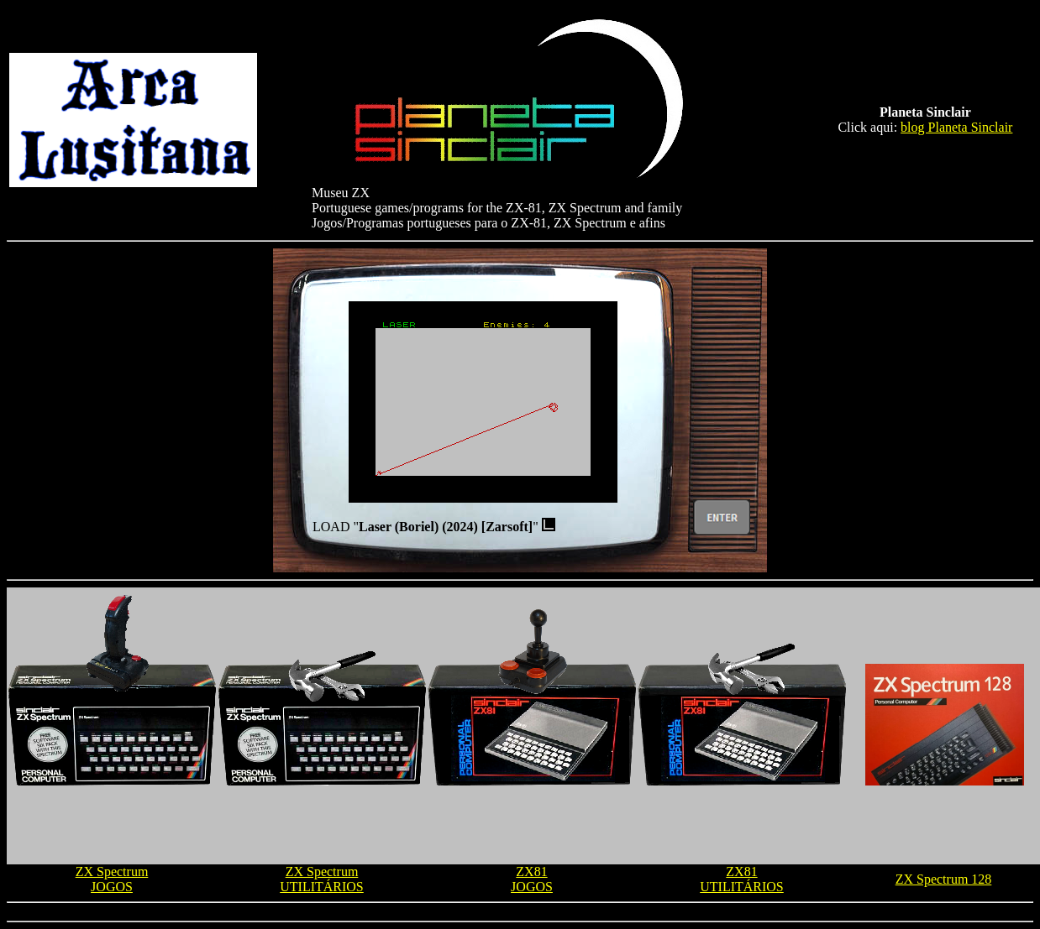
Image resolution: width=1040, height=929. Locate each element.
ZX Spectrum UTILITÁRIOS (322, 879)
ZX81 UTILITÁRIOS (742, 879)
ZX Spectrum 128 (944, 879)
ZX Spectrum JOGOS (112, 879)
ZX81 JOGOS (532, 879)
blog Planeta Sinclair (956, 127)
